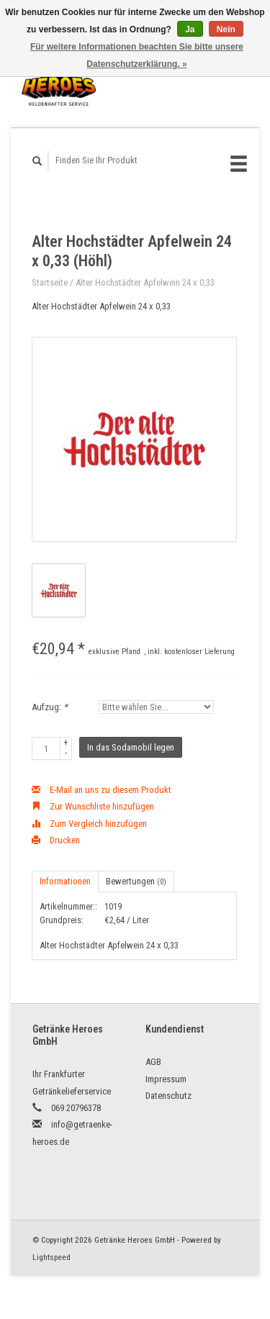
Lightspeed (51, 1257)
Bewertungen (136, 881)
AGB (153, 1061)
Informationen (65, 881)
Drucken (56, 840)
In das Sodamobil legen (130, 747)
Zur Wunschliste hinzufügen (93, 806)
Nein (226, 29)
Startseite (50, 282)
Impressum (165, 1079)
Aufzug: (50, 707)
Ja (189, 29)
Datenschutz (168, 1095)
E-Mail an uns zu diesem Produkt (101, 789)
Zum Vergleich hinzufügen (89, 823)
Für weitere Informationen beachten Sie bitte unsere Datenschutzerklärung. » (136, 55)
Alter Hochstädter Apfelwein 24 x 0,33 (145, 282)
